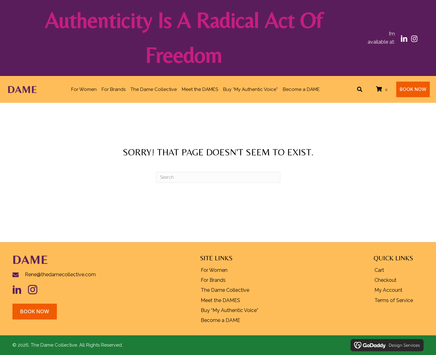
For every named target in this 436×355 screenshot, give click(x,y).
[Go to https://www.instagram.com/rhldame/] (36, 289)
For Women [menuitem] (214, 270)
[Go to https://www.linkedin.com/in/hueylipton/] (20, 289)
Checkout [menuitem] (385, 280)
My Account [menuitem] (388, 290)
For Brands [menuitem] (213, 280)
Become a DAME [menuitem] (220, 320)
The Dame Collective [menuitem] (225, 290)
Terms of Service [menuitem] (393, 300)
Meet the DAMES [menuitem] (220, 300)
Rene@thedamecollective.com (60, 274)
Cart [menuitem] (379, 270)
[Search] (218, 177)
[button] (404, 38)
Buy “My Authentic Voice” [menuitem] (229, 310)
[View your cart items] (382, 89)
